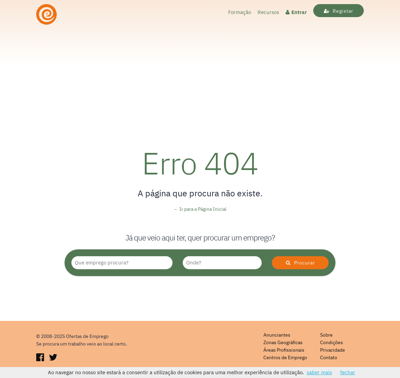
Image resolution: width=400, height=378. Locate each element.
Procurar (300, 263)
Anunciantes (276, 335)
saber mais (319, 372)
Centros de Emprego (285, 357)
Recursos (268, 12)
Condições (331, 342)
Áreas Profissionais (283, 350)
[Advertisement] (200, 78)
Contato (328, 357)
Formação (239, 12)
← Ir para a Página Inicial (200, 209)
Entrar (296, 12)
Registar (338, 11)
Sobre (326, 335)
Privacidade (332, 350)
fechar (347, 372)
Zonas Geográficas (283, 342)
